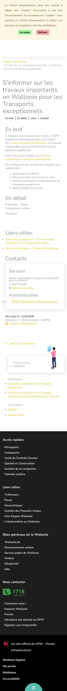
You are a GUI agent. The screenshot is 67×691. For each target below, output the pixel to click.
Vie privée (9, 666)
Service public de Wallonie (21, 553)
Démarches (20, 61)
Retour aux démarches (20, 343)
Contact (44, 118)
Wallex (9, 558)
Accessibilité (11, 679)
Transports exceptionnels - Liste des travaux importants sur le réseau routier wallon (30, 241)
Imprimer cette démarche (21, 323)
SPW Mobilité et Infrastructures (34, 302)
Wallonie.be (12, 542)
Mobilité (12, 409)
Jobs (7, 569)
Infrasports (11, 447)
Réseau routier (16, 415)
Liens (33, 118)
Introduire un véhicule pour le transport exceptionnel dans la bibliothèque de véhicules (33, 394)
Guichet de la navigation (20, 469)
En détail (22, 118)
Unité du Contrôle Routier (21, 458)
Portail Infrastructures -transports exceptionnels (28, 157)
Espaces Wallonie (16, 609)
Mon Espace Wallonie (18, 516)
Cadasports (11, 452)
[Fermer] (42, 32)
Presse (8, 614)
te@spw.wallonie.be (23, 288)
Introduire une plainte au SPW (24, 619)
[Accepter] (25, 32)
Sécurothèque (13, 505)
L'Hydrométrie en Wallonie (22, 521)
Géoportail (11, 563)
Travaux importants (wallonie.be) (28, 143)
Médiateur (9, 672)
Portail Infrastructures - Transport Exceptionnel (31, 248)
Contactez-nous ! (15, 603)
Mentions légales (14, 660)
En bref (9, 118)
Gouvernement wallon (19, 547)
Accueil (7, 61)
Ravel (8, 500)
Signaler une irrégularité (20, 625)
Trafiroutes (11, 494)
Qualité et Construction (19, 463)
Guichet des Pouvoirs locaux (22, 511)
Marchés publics (14, 474)
